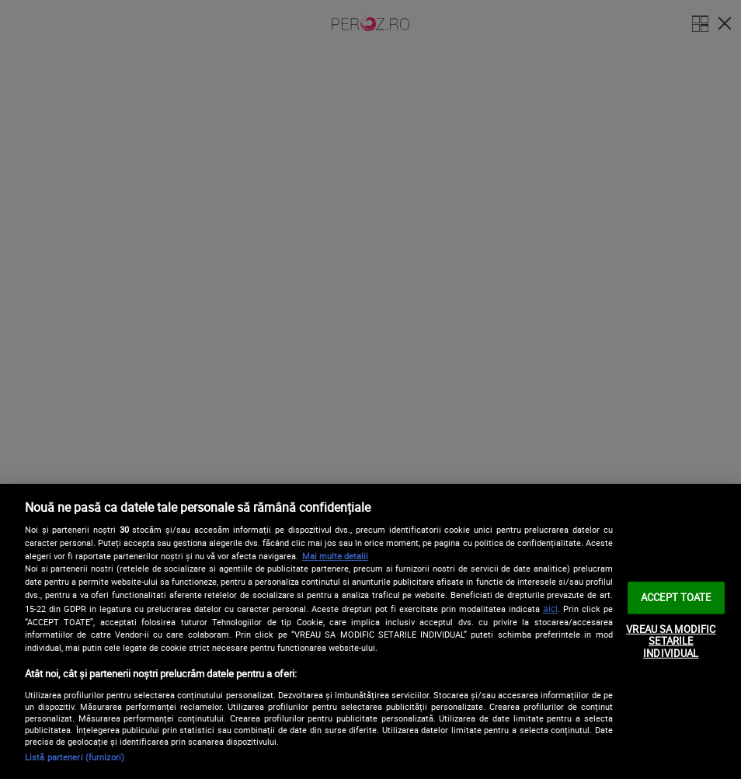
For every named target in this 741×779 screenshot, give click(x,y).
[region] (370, 631)
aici (550, 608)
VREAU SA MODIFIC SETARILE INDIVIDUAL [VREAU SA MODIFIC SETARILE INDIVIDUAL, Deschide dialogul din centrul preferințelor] (670, 640)
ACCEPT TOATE (676, 597)
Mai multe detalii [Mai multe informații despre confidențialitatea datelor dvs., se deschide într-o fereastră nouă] (335, 556)
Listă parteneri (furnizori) (74, 757)
